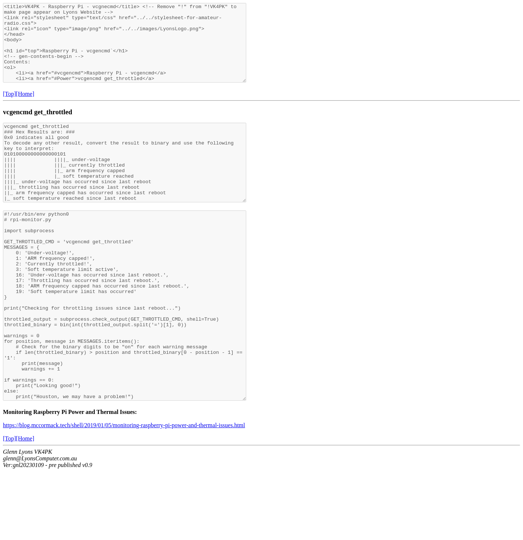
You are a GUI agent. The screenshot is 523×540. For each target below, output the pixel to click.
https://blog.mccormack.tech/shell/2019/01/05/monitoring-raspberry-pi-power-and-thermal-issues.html (124, 494)
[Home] (25, 109)
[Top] (9, 109)
